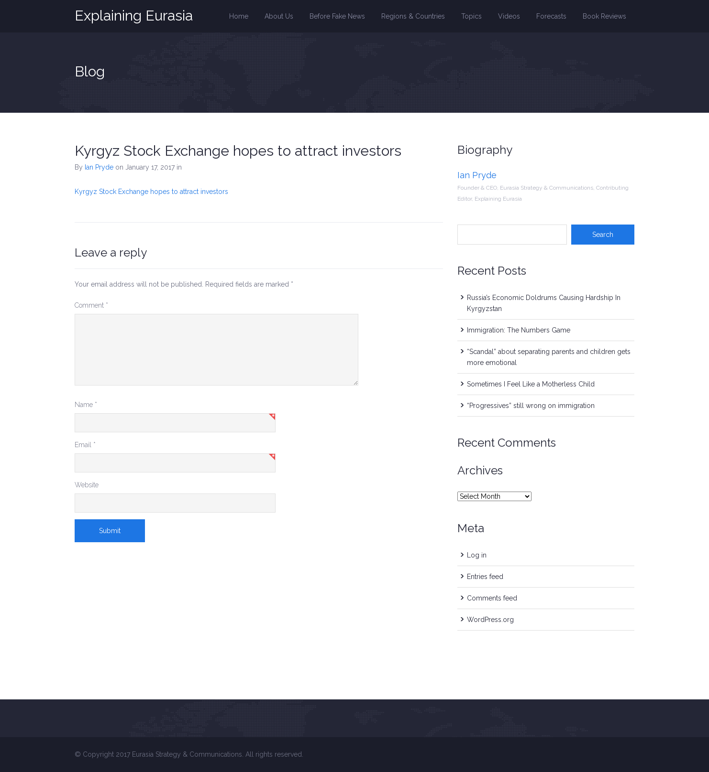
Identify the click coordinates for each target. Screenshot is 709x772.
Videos (509, 16)
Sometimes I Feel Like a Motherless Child (531, 384)
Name (86, 404)
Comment (91, 305)
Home (238, 16)
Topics (471, 16)
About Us (279, 16)
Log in (477, 555)
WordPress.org (490, 619)
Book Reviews (604, 16)
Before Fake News (337, 16)
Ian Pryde (99, 167)
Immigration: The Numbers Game (518, 330)
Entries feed (485, 576)
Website (87, 485)
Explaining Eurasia (134, 16)
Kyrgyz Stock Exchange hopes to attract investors (238, 150)
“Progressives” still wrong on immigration (531, 405)
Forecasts (551, 16)
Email (85, 445)
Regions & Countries (413, 16)
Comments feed (492, 598)
